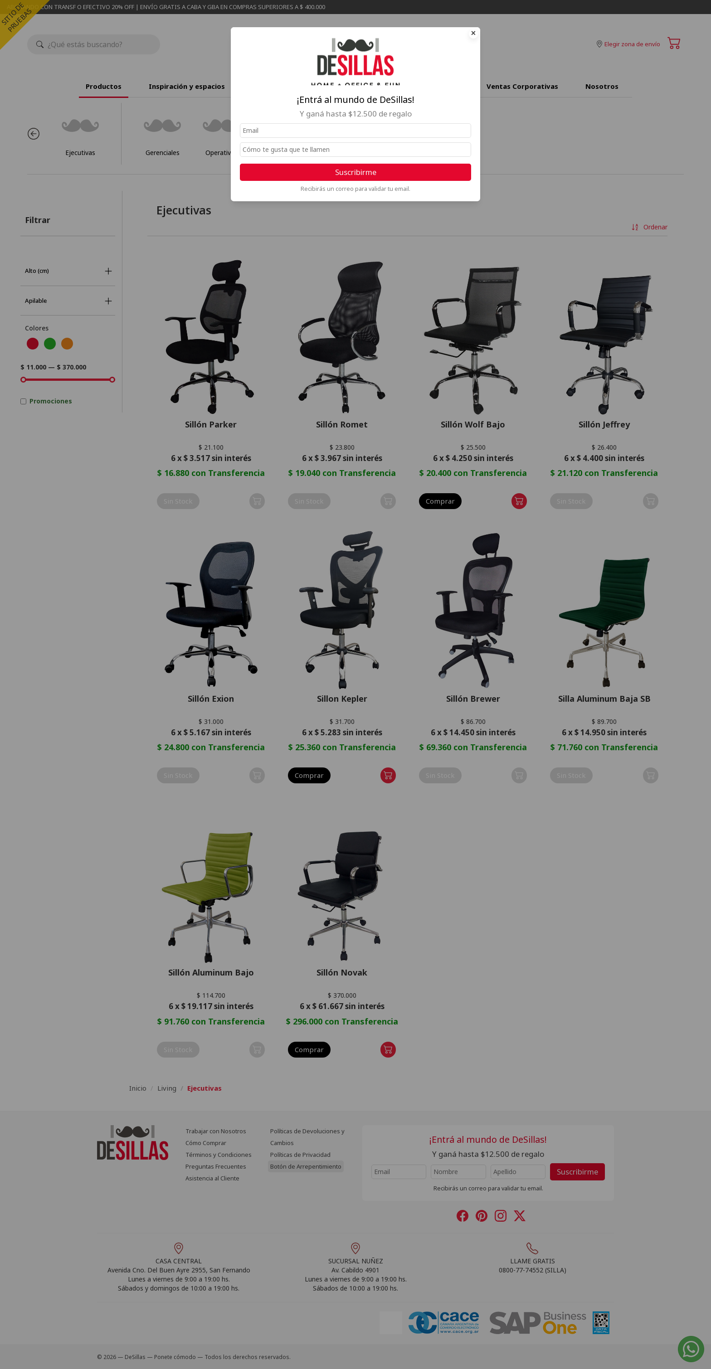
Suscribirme (355, 172)
